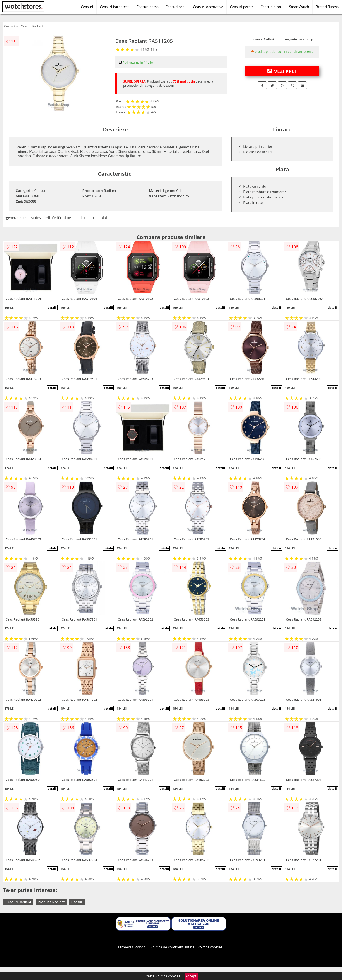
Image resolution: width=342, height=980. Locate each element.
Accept (191, 976)
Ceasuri (87, 6)
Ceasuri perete (242, 6)
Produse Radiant (51, 902)
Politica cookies (210, 947)
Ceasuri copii (176, 6)
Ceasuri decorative (208, 6)
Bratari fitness (327, 6)
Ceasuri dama (147, 6)
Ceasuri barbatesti (115, 6)
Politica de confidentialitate (172, 947)
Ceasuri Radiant (32, 26)
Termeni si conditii (132, 947)
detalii (52, 308)
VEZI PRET (282, 71)
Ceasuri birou (271, 6)
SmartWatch (299, 6)
